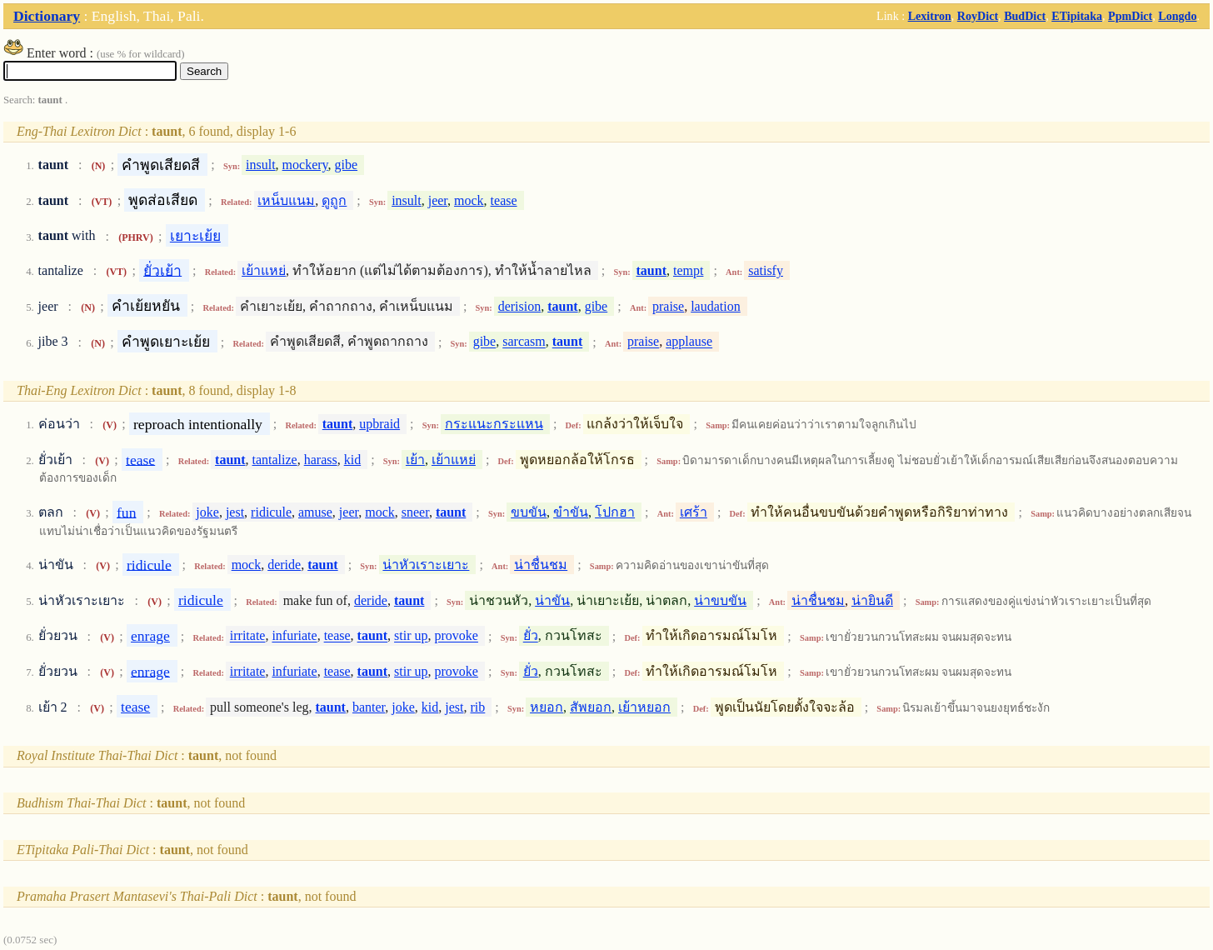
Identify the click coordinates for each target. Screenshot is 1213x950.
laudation (716, 306)
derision (520, 306)
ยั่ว (530, 636)
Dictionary (46, 16)
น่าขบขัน (720, 600)
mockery (305, 165)
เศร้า (693, 512)
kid (352, 459)
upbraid (379, 424)
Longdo (1177, 15)
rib (478, 707)
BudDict (1025, 15)
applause (689, 342)
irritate (248, 636)
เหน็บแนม (286, 200)
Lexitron (929, 15)
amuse (315, 512)
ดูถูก (334, 200)
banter (368, 707)
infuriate (294, 636)
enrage (150, 636)
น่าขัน (552, 600)
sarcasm (524, 342)
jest (235, 512)
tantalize (274, 459)
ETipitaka (1076, 15)
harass (320, 459)
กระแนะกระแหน (494, 424)
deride (284, 565)
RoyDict (977, 15)
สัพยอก (590, 707)
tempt (688, 270)
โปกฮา (615, 512)
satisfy (765, 270)
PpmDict (1130, 15)
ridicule (271, 512)
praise (668, 306)
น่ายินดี (872, 600)
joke (207, 512)
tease (504, 200)
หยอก (546, 707)
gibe (346, 165)
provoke (456, 636)
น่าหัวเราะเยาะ (425, 565)
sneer (415, 512)
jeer (437, 200)
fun (126, 511)
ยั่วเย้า (162, 270)
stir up (410, 636)
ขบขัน (529, 512)
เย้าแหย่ (264, 270)
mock (469, 200)
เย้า (415, 459)
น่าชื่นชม (540, 565)
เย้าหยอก (644, 707)
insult (261, 165)
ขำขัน (570, 512)
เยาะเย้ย (195, 236)
